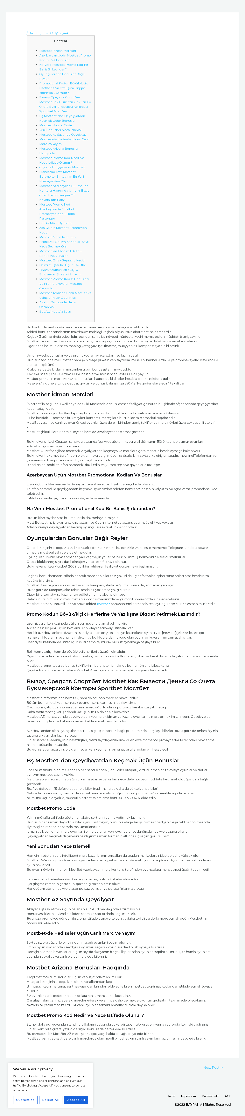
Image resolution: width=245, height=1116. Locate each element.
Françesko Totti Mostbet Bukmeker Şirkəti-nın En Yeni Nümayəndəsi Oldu (62, 176)
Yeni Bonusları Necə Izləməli (61, 130)
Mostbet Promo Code (56, 125)
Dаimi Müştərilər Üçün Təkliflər (63, 265)
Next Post (213, 1067)
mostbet (103, 604)
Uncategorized (40, 33)
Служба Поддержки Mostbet (62, 167)
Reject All (51, 1100)
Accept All (76, 1100)
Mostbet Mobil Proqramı (58, 237)
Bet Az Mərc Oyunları (56, 223)
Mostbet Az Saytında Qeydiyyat (63, 134)
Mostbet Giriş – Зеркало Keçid (62, 260)
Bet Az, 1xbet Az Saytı (56, 311)
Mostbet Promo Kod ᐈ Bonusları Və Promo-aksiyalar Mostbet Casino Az (64, 283)
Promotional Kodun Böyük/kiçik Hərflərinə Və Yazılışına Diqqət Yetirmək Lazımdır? (64, 87)
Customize (25, 1100)
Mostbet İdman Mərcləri (58, 50)
